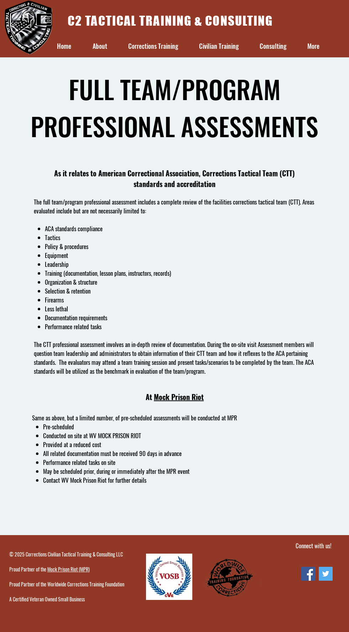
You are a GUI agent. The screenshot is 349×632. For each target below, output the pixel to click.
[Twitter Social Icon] (326, 574)
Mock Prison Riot (179, 397)
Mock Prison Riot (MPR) (68, 569)
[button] (100, 46)
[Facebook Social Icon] (308, 574)
